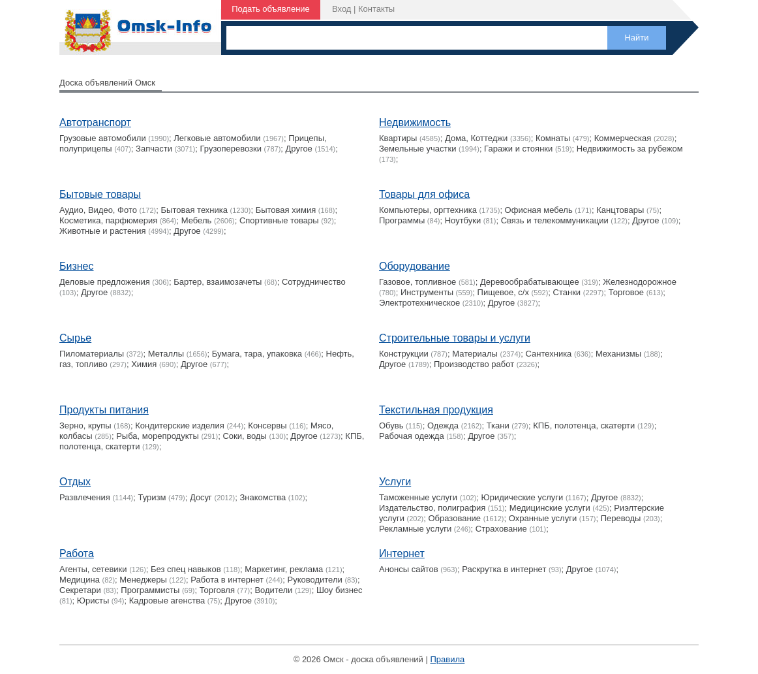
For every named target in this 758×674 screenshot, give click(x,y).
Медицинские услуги (549, 508)
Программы (402, 220)
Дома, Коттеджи (476, 138)
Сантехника (549, 354)
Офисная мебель (539, 210)
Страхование (501, 529)
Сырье (75, 338)
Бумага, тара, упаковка (257, 354)
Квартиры (398, 138)
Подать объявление (271, 9)
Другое (299, 148)
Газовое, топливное (417, 282)
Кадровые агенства (167, 600)
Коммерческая (623, 138)
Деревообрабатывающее (529, 282)
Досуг (201, 497)
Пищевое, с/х (503, 292)
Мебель (196, 220)
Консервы (267, 425)
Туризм (152, 497)
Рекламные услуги (415, 529)
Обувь (391, 425)
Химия (144, 364)
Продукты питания (104, 409)
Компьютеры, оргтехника (428, 210)
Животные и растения (102, 231)
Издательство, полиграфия (432, 508)
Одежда (443, 425)
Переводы (621, 518)
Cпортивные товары (279, 220)
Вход (341, 9)
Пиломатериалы (91, 354)
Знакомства (263, 497)
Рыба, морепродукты (157, 436)
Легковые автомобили (217, 138)
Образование (455, 518)
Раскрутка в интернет (504, 569)
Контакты (376, 9)
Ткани (498, 425)
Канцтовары (620, 210)
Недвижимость (415, 122)
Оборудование (414, 266)
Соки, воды (244, 436)
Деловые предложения (104, 282)
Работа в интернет (227, 580)
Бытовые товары (100, 194)
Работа (76, 553)
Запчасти (154, 148)
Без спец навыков (186, 569)
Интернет (402, 553)
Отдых (75, 481)
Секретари (80, 590)
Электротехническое (419, 303)
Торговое (626, 292)
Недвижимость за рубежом (630, 148)
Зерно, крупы (85, 425)
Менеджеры (142, 580)
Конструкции (404, 354)
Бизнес (76, 266)
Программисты (150, 590)
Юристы (93, 600)
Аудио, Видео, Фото (98, 210)
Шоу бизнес (339, 590)
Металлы (166, 354)
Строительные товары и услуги (454, 338)
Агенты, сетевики (93, 569)
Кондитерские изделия (179, 425)
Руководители (315, 580)
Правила (447, 659)
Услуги (395, 481)
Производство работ (474, 364)
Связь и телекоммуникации (555, 220)
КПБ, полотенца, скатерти (584, 425)
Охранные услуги (543, 518)
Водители (273, 590)
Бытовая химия (286, 210)
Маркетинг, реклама (284, 569)
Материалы (475, 354)
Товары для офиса (424, 194)
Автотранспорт (95, 122)
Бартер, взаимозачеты (218, 282)
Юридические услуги (522, 497)
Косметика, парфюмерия (108, 220)
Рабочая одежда (411, 436)
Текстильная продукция (436, 409)
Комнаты (553, 138)
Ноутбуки (463, 220)
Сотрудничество (314, 282)
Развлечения (84, 497)
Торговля (217, 590)
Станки (567, 292)
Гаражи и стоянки (518, 148)
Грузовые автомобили (102, 138)
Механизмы (618, 354)
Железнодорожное (639, 282)
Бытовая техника (194, 210)
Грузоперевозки (231, 148)
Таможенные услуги (418, 497)
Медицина (79, 580)
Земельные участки (417, 148)
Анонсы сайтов (408, 569)
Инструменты (427, 292)
